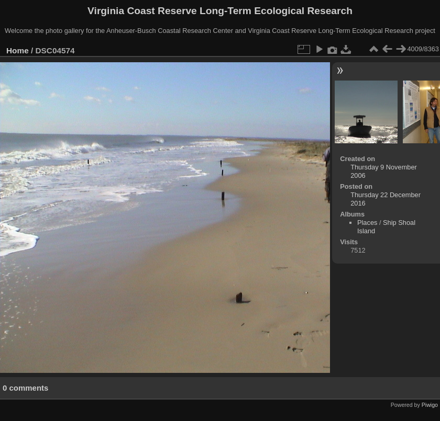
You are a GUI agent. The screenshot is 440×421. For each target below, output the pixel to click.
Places (367, 222)
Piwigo (430, 405)
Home (17, 50)
